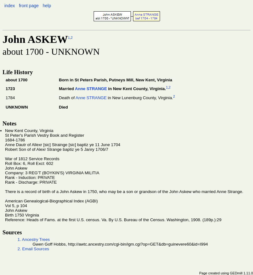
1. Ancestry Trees (34, 239)
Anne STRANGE (91, 89)
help (47, 5)
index (9, 5)
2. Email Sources (33, 249)
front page (29, 5)
